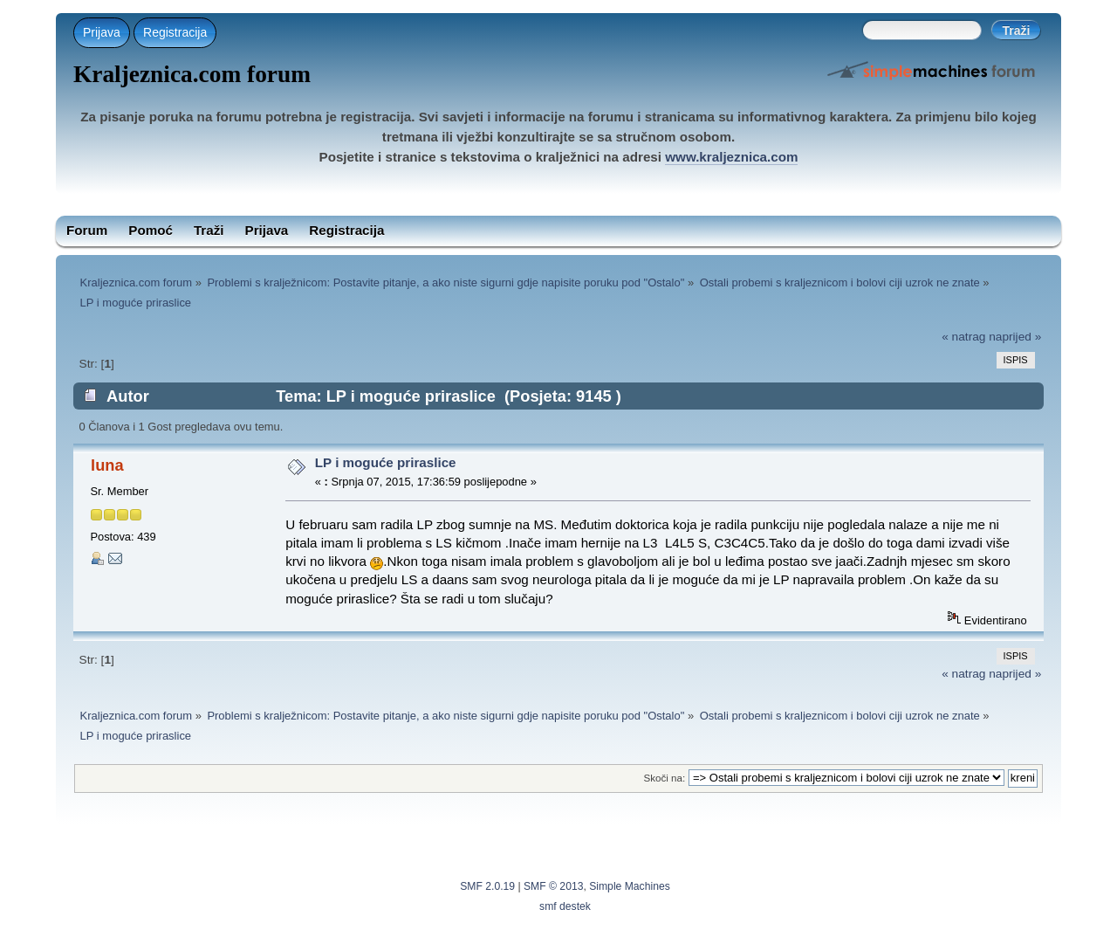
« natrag (963, 336)
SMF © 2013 (553, 886)
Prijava (101, 32)
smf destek (565, 906)
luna (107, 465)
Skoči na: (664, 777)
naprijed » (1015, 336)
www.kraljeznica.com (731, 156)
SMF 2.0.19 (487, 886)
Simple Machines (629, 886)
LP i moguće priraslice (385, 462)
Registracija (175, 32)
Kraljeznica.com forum (192, 74)
